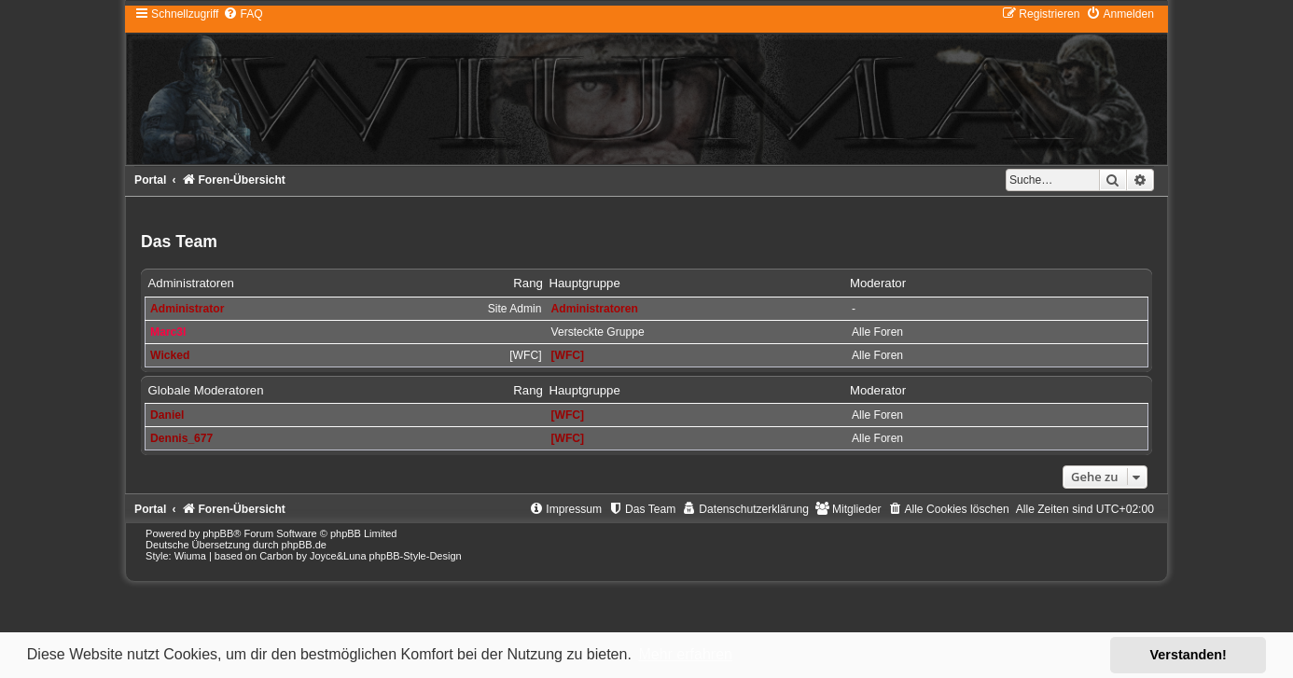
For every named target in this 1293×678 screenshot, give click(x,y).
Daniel (167, 415)
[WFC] (568, 355)
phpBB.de (304, 544)
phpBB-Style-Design (415, 555)
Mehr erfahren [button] (685, 654)
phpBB (217, 533)
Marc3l (168, 332)
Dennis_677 (181, 438)
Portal (150, 180)
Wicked (169, 355)
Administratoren (191, 283)
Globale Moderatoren (206, 390)
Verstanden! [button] (1188, 654)
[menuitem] (242, 14)
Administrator (187, 308)
